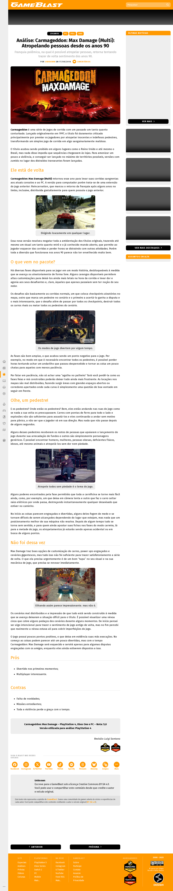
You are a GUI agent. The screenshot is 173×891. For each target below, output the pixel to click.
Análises (21, 866)
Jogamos (54, 34)
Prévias (21, 869)
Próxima (94, 847)
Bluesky (94, 766)
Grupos (105, 766)
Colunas (21, 877)
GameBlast (52, 799)
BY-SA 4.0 (91, 802)
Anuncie (77, 873)
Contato (76, 869)
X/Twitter (37, 766)
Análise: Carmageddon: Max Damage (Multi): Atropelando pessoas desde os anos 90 (65, 43)
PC (65, 34)
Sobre (76, 862)
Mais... (37, 880)
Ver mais (148, 121)
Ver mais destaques (147, 247)
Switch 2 (38, 869)
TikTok (60, 766)
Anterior (37, 847)
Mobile (37, 877)
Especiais (22, 862)
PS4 (73, 34)
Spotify (71, 766)
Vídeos (21, 873)
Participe (77, 866)
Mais (117, 766)
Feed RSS (60, 877)
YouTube (48, 766)
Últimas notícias (138, 33)
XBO (80, 34)
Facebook (15, 766)
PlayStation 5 (40, 862)
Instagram (26, 766)
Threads (82, 766)
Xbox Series (40, 866)
